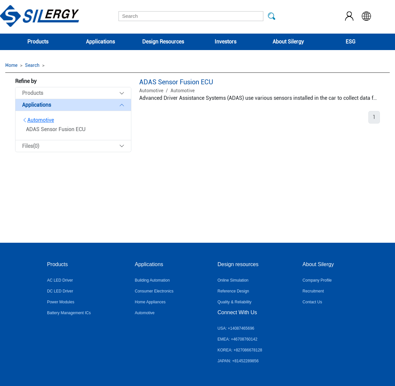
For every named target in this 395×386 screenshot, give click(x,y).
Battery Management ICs (69, 313)
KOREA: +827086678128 (240, 350)
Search (32, 65)
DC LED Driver (60, 291)
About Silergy (288, 42)
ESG (351, 42)
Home (11, 65)
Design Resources (163, 42)
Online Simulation (233, 280)
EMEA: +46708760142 (237, 339)
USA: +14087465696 (236, 328)
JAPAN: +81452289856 (238, 361)
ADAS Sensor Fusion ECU (176, 82)
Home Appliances (150, 302)
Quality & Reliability (234, 302)
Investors (225, 42)
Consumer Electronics (154, 291)
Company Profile (317, 280)
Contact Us (312, 302)
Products (37, 42)
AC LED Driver (60, 280)
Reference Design (233, 291)
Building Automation (152, 280)
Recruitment (313, 291)
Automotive (38, 120)
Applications (100, 42)
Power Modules (60, 302)
